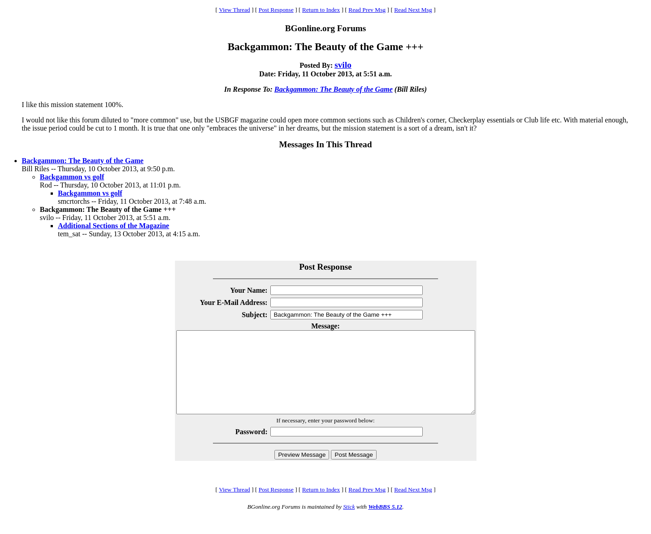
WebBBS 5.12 (385, 523)
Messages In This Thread (325, 144)
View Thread (234, 9)
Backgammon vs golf (72, 177)
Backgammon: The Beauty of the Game (333, 89)
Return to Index (321, 9)
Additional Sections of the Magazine (113, 226)
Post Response (276, 9)
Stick (349, 523)
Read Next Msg (413, 9)
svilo (343, 65)
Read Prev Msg (367, 9)
